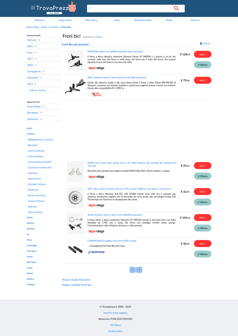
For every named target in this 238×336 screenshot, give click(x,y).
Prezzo (206, 43)
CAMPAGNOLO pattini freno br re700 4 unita (112, 240)
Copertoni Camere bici (40, 167)
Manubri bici (34, 178)
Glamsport (32, 118)
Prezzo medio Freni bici (76, 279)
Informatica (91, 19)
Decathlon (32, 112)
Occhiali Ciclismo (37, 184)
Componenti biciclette (39, 161)
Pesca (29, 239)
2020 (30, 65)
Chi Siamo (115, 324)
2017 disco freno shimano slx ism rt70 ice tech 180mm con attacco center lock (129, 188)
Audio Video (65, 19)
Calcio (30, 267)
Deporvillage (34, 106)
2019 (30, 83)
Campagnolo (34, 71)
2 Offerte (203, 64)
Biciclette (33, 145)
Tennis (30, 256)
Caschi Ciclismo (36, 150)
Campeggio (32, 245)
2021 (30, 46)
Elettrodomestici (143, 19)
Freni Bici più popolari (75, 44)
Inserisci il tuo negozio (115, 312)
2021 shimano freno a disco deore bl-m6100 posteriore (117, 77)
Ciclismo (54, 26)
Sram (30, 52)
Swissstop (32, 77)
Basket (30, 273)
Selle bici (32, 206)
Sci (28, 234)
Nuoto (30, 217)
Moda (169, 19)
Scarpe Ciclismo (36, 200)
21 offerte (97, 37)
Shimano (32, 39)
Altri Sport (31, 262)
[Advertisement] (135, 128)
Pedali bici (33, 189)
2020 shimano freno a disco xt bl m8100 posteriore (115, 214)
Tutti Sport (32, 251)
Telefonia (39, 19)
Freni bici (33, 172)
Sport (117, 19)
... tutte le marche (36, 90)
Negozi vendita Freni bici (77, 284)
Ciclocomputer (36, 156)
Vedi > (202, 54)
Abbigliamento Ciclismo (40, 139)
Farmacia (195, 19)
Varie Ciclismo (35, 212)
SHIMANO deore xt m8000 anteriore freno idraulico (115, 51)
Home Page (32, 26)
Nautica (30, 279)
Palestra (30, 223)
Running (30, 228)
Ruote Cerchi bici (37, 195)
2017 (30, 58)
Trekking (31, 284)
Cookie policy (115, 331)
